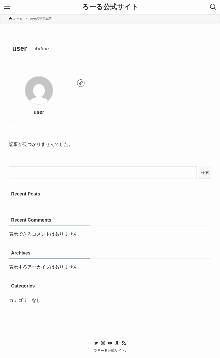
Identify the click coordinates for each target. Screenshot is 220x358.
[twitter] (96, 343)
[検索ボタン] (213, 7)
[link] (81, 83)
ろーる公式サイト (110, 6)
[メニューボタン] (7, 7)
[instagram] (103, 343)
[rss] (123, 343)
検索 (205, 172)
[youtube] (110, 343)
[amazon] (116, 343)
